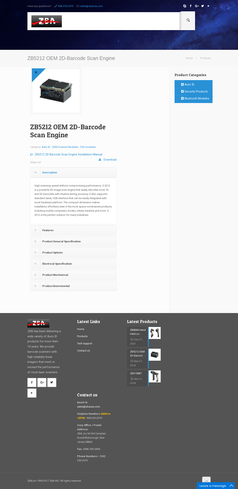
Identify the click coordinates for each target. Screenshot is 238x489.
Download (108, 159)
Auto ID (46, 146)
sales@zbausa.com (91, 6)
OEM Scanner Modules (65, 146)
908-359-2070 (65, 6)
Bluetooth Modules (195, 98)
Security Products (194, 91)
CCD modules (88, 146)
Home (189, 58)
